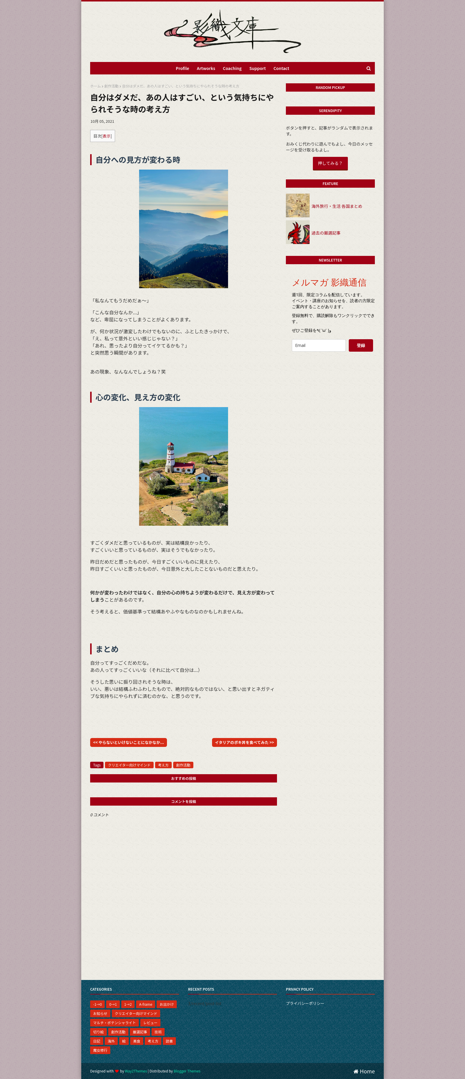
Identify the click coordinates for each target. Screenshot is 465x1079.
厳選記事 (140, 1031)
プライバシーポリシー (305, 1003)
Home (364, 1071)
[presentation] (332, 368)
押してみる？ (330, 163)
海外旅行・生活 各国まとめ (336, 206)
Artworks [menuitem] (206, 68)
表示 (107, 136)
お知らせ (100, 1013)
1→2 (128, 1004)
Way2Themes (136, 1070)
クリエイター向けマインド (129, 764)
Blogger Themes (187, 1070)
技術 (158, 1031)
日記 (96, 1040)
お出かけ (167, 1004)
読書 (169, 1040)
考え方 (163, 764)
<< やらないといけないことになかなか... (128, 742)
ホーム (95, 85)
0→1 (113, 1004)
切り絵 (98, 1031)
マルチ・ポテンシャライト (114, 1022)
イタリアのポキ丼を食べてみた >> (244, 742)
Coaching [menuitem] (232, 68)
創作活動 (111, 85)
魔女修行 (100, 1050)
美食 (136, 1040)
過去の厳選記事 (325, 233)
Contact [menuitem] (281, 68)
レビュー (150, 1022)
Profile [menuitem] (182, 68)
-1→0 (97, 1004)
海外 (111, 1040)
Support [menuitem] (257, 68)
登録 (361, 345)
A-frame (145, 1004)
